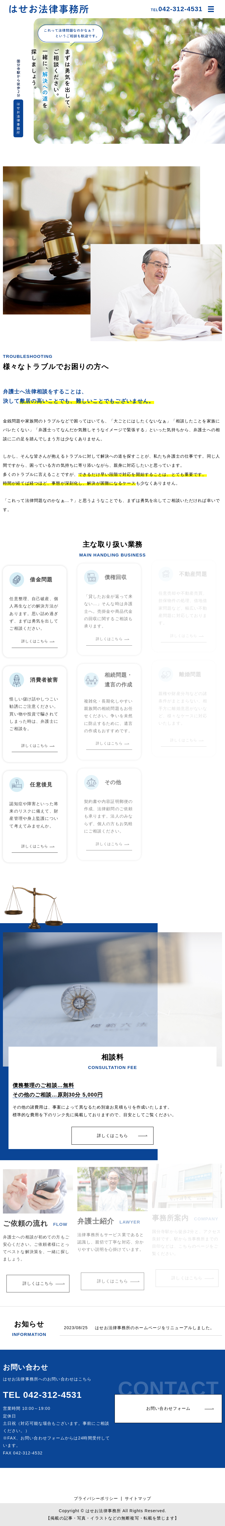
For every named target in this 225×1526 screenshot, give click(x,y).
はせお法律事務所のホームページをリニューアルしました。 (154, 1327)
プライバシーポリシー (96, 1498)
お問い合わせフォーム (168, 1408)
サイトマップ (138, 1498)
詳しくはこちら (112, 1135)
